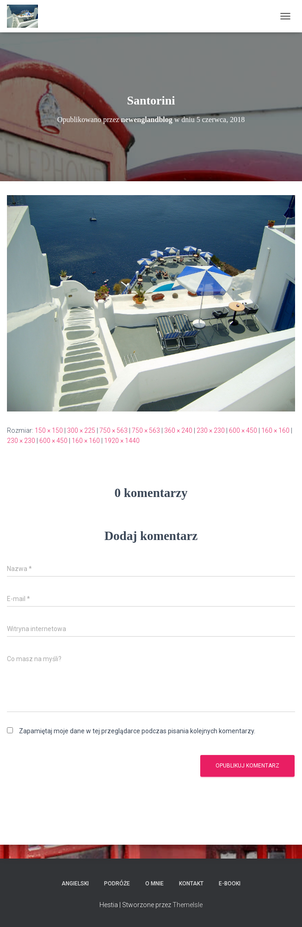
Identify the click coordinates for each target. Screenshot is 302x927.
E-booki (229, 883)
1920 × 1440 (122, 440)
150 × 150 (49, 430)
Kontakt (191, 883)
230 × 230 (211, 430)
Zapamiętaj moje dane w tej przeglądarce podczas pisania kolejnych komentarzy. (137, 731)
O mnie (154, 883)
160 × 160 (275, 430)
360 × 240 (178, 430)
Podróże (117, 883)
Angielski (75, 883)
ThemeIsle (188, 905)
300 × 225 (81, 430)
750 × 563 (113, 430)
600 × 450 (243, 430)
